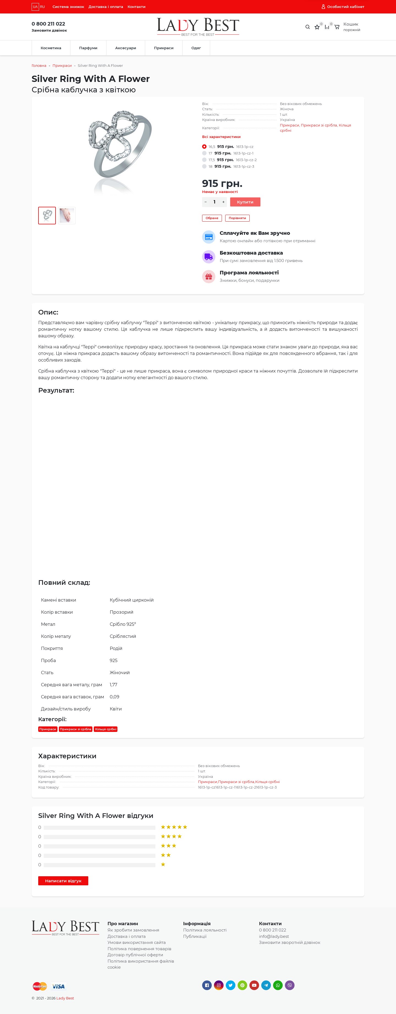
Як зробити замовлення (133, 930)
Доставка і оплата (106, 6)
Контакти (136, 6)
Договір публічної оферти (135, 954)
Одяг (196, 48)
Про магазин (123, 923)
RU (42, 7)
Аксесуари (125, 48)
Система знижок (68, 6)
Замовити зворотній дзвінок (289, 942)
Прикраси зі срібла (319, 125)
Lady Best (65, 998)
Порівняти (237, 218)
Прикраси (164, 48)
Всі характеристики (221, 136)
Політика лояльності (205, 930)
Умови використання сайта (137, 942)
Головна (39, 65)
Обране (212, 218)
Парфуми (88, 48)
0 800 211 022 (48, 24)
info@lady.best (274, 936)
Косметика (51, 48)
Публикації (195, 936)
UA (35, 7)
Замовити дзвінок (49, 30)
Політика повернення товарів (139, 948)
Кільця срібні (105, 729)
